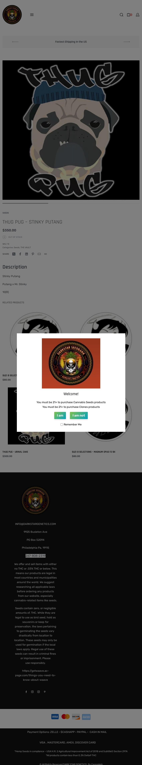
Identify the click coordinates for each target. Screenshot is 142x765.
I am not (79, 416)
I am (60, 416)
